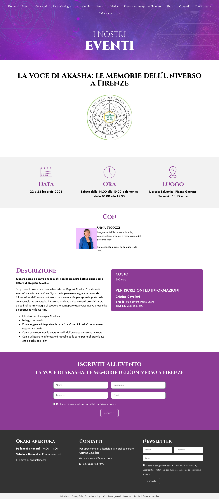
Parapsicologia (62, 6)
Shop (170, 6)
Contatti (184, 6)
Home (12, 6)
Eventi (25, 6)
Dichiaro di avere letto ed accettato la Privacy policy (86, 404)
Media (114, 6)
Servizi (100, 6)
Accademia (83, 6)
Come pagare (203, 6)
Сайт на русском (109, 13)
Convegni (41, 6)
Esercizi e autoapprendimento (142, 6)
